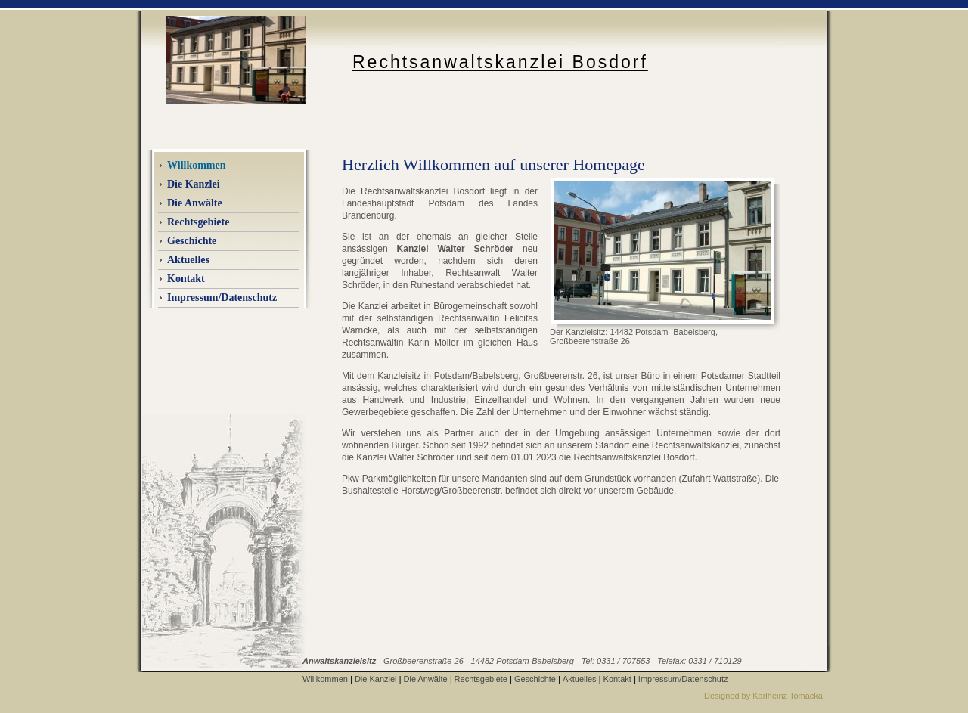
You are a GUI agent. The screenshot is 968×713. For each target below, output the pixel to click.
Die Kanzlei (376, 679)
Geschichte (191, 240)
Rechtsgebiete (198, 222)
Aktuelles (580, 679)
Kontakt (186, 278)
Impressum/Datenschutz (222, 297)
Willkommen (325, 679)
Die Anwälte (426, 679)
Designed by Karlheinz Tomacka (763, 695)
